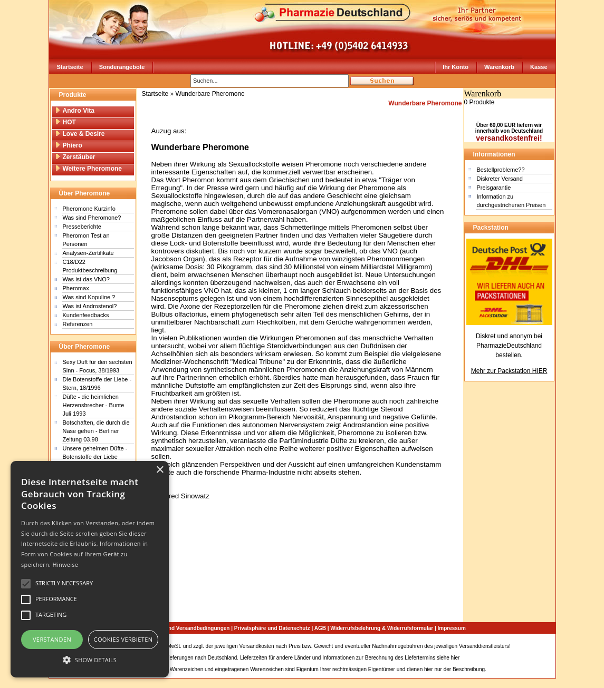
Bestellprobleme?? (501, 169)
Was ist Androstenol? (90, 306)
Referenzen (78, 324)
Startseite (70, 67)
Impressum (452, 628)
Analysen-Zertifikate (88, 253)
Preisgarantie (494, 187)
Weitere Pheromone (88, 168)
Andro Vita (74, 110)
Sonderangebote (122, 67)
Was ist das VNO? (86, 279)
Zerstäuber (75, 157)
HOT (65, 122)
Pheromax (76, 288)
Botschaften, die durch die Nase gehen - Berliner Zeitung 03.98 (96, 431)
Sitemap (522, 646)
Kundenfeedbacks (86, 315)
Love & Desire (80, 133)
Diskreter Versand (500, 178)
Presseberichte (82, 226)
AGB (320, 628)
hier (455, 658)
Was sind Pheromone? (92, 217)
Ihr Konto (455, 67)
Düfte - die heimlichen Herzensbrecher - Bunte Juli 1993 (93, 405)
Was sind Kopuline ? (89, 297)
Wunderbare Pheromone (210, 93)
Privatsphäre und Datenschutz (272, 628)
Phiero (68, 145)
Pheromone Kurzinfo (89, 208)
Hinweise (65, 564)
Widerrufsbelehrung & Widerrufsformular (381, 628)
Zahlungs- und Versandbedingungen (183, 628)
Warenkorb (499, 67)
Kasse (538, 67)
